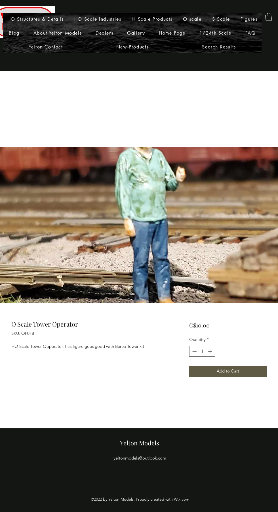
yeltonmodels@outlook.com (139, 458)
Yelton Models (139, 443)
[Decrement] (194, 351)
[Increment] (210, 351)
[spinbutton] (202, 351)
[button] (268, 17)
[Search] (272, 36)
